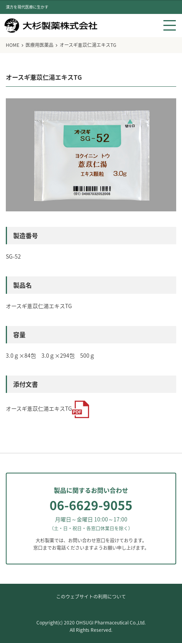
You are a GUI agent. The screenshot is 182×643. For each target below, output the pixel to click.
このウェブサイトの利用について (91, 596)
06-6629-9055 (91, 505)
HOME (12, 44)
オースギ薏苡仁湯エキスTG (47, 409)
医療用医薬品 (39, 44)
